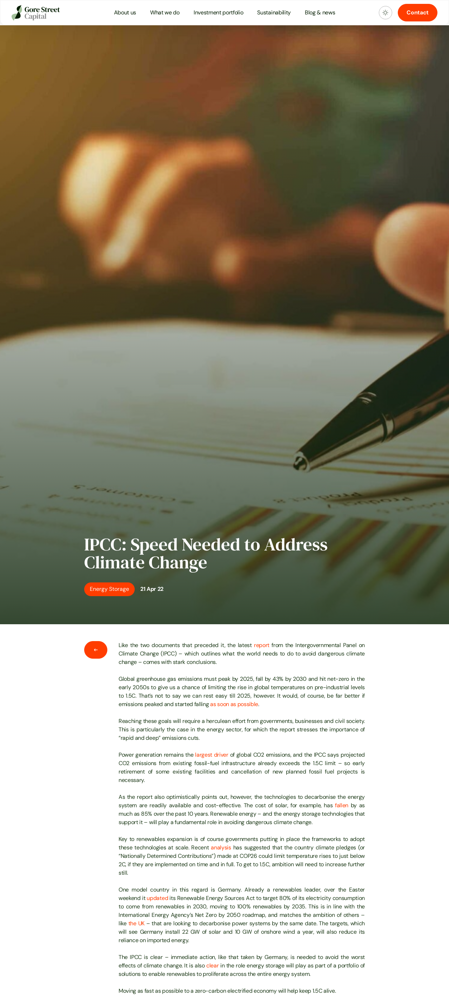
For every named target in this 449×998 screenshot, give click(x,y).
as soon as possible (234, 704)
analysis (221, 847)
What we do (165, 12)
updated (157, 898)
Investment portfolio (218, 12)
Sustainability (274, 12)
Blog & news (320, 12)
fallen (341, 805)
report (261, 645)
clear (212, 965)
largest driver (211, 754)
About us (125, 12)
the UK (136, 923)
